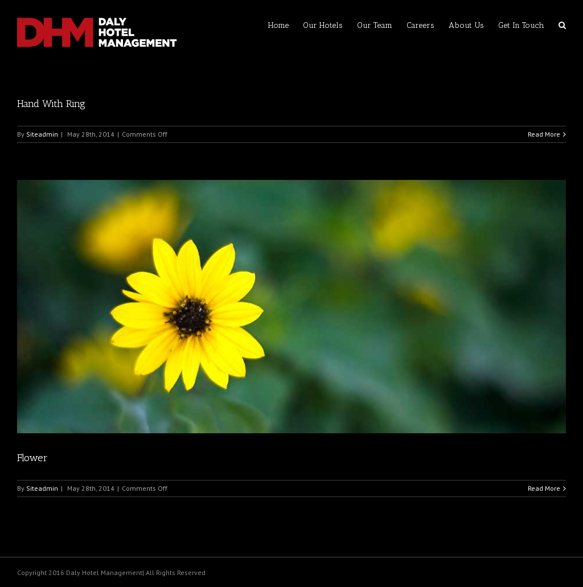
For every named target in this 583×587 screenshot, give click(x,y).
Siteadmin (42, 134)
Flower (32, 457)
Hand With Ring (51, 103)
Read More (544, 134)
